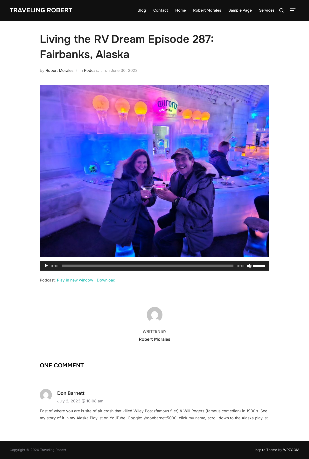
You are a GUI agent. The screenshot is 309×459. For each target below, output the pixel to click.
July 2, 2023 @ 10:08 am (80, 401)
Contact (160, 10)
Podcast (91, 70)
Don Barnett (70, 393)
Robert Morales (207, 10)
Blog (142, 10)
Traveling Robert (41, 10)
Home (180, 10)
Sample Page (240, 10)
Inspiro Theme (266, 450)
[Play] (46, 265)
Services (266, 10)
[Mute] (249, 265)
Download (106, 280)
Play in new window (75, 280)
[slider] (148, 266)
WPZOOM (291, 450)
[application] (154, 266)
